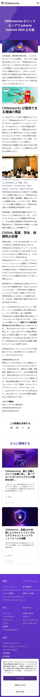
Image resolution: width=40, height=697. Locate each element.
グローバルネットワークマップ (15, 646)
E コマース (26, 248)
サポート (26, 616)
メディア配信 (8, 593)
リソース (6, 613)
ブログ (5, 623)
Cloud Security (19, 186)
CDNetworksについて (11, 643)
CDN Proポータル (30, 623)
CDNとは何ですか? (10, 630)
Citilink (28, 245)
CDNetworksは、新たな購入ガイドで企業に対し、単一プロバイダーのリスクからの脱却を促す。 (20, 475)
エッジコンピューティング (13, 596)
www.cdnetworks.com (13, 355)
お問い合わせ (28, 613)
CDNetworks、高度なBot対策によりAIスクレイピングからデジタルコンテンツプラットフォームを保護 (20, 534)
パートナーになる (10, 650)
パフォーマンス (9, 587)
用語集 (5, 626)
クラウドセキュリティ (11, 590)
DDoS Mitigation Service (18, 272)
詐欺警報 (6, 656)
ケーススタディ (9, 616)
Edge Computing (26, 189)
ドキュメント (8, 620)
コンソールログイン (31, 620)
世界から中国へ (29, 593)
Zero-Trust (14, 189)
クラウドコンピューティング (14, 600)
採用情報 (6, 653)
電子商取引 (27, 587)
